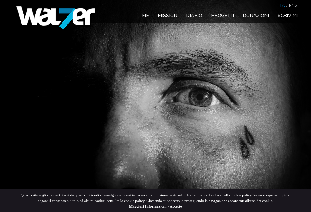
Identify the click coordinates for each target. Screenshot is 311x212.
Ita (281, 6)
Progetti (222, 15)
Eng (293, 6)
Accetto (176, 206)
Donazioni (256, 15)
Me (145, 15)
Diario (194, 15)
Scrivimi (288, 15)
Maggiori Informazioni (147, 206)
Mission (167, 15)
